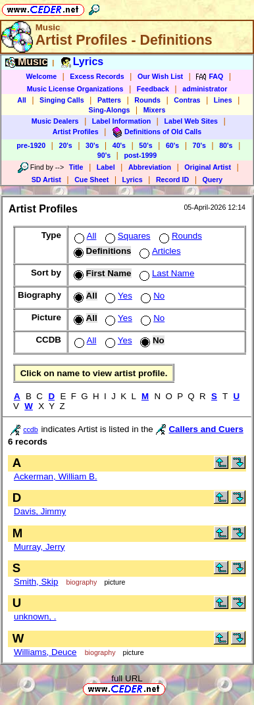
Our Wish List (160, 76)
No (151, 296)
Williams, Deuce (45, 652)
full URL (126, 678)
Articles (159, 251)
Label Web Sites (191, 121)
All (21, 100)
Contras (187, 100)
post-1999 (140, 155)
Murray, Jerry (39, 547)
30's (92, 145)
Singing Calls (61, 100)
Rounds (147, 100)
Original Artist (207, 167)
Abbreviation (149, 167)
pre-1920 (30, 145)
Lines (223, 100)
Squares (127, 236)
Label (106, 167)
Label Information (121, 121)
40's (119, 145)
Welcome (41, 76)
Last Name (165, 273)
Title (76, 167)
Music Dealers (55, 121)
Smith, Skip (36, 582)
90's (104, 155)
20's (65, 145)
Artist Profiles (76, 131)
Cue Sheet (91, 179)
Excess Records (97, 76)
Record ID (172, 179)
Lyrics (132, 179)
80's (225, 145)
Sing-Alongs (109, 110)
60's (172, 145)
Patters (109, 100)
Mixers (154, 110)
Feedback (153, 89)
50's (145, 145)
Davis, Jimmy (40, 511)
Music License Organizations (75, 89)
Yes (117, 296)
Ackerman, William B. (55, 476)
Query (213, 179)
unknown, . (35, 616)
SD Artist (46, 179)
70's (199, 145)
